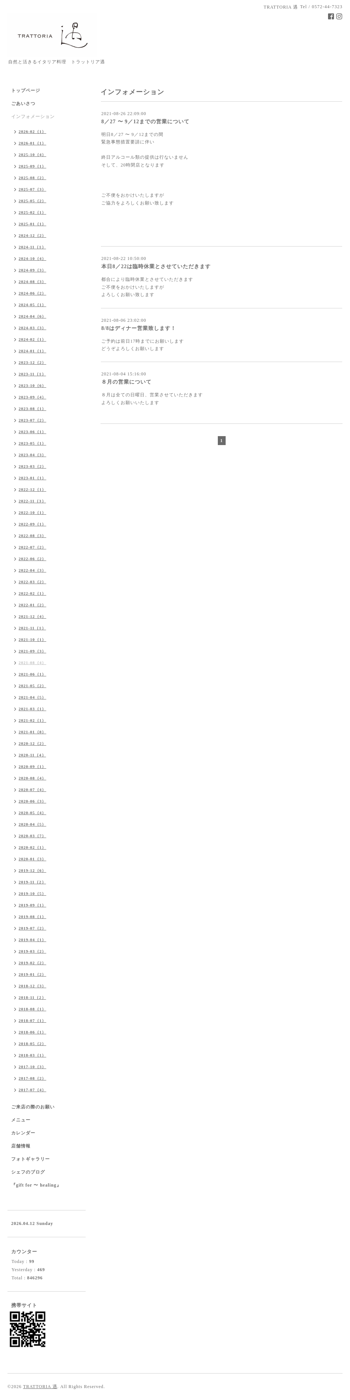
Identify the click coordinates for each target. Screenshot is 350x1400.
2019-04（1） (32, 939)
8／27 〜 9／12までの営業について (145, 121)
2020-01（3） (32, 859)
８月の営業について (126, 382)
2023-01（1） (32, 478)
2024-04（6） (32, 316)
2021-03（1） (32, 709)
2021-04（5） (32, 697)
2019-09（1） (32, 905)
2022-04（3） (32, 570)
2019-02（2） (32, 963)
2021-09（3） (32, 651)
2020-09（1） (32, 766)
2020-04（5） (32, 824)
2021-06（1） (32, 674)
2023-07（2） (32, 420)
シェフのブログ (28, 1172)
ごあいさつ (23, 103)
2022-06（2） (32, 558)
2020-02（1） (32, 847)
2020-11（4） (32, 755)
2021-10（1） (32, 639)
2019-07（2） (32, 928)
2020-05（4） (32, 812)
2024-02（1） (32, 339)
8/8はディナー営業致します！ (138, 328)
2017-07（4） (32, 1090)
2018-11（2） (32, 997)
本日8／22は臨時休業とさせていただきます (156, 266)
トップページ (25, 90)
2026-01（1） (32, 143)
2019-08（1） (32, 916)
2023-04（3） (32, 455)
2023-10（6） (32, 385)
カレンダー (23, 1133)
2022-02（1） (32, 593)
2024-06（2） (32, 293)
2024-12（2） (32, 235)
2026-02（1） (32, 131)
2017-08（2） (32, 1078)
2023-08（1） (32, 408)
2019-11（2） (32, 882)
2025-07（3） (32, 189)
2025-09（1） (32, 166)
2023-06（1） (32, 431)
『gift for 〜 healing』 (36, 1185)
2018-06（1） (32, 1032)
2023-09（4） (32, 397)
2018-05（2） (32, 1043)
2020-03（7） (32, 836)
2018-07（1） (32, 1020)
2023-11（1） (32, 374)
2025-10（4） (32, 154)
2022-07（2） (32, 547)
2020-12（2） (32, 743)
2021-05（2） (32, 685)
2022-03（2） (32, 582)
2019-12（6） (32, 870)
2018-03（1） (32, 1055)
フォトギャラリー (30, 1159)
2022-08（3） (32, 535)
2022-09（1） (32, 524)
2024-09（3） (32, 270)
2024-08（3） (32, 281)
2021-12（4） (32, 616)
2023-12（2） (32, 362)
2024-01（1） (32, 351)
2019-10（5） (32, 893)
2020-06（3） (32, 801)
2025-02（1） (32, 212)
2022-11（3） (32, 501)
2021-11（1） (32, 628)
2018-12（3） (32, 986)
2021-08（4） (32, 662)
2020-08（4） (32, 778)
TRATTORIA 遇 (40, 1386)
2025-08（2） (32, 177)
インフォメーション (33, 116)
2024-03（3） (32, 328)
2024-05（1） (32, 304)
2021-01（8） (32, 732)
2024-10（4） (32, 258)
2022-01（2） (32, 605)
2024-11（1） (32, 247)
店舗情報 (21, 1146)
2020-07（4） (32, 789)
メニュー (21, 1120)
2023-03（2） (32, 466)
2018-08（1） (32, 1009)
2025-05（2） (32, 201)
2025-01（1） (32, 224)
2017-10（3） (32, 1066)
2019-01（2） (32, 974)
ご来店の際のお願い (33, 1106)
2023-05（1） (32, 443)
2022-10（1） (32, 512)
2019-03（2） (32, 951)
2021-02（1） (32, 720)
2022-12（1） (32, 489)
